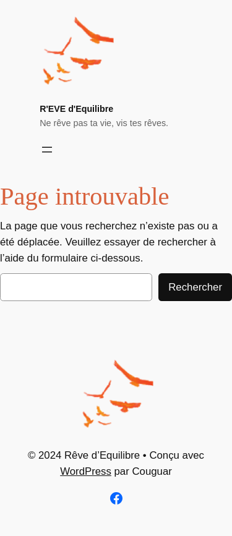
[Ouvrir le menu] (47, 149)
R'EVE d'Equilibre (76, 109)
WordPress (85, 471)
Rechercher (195, 287)
